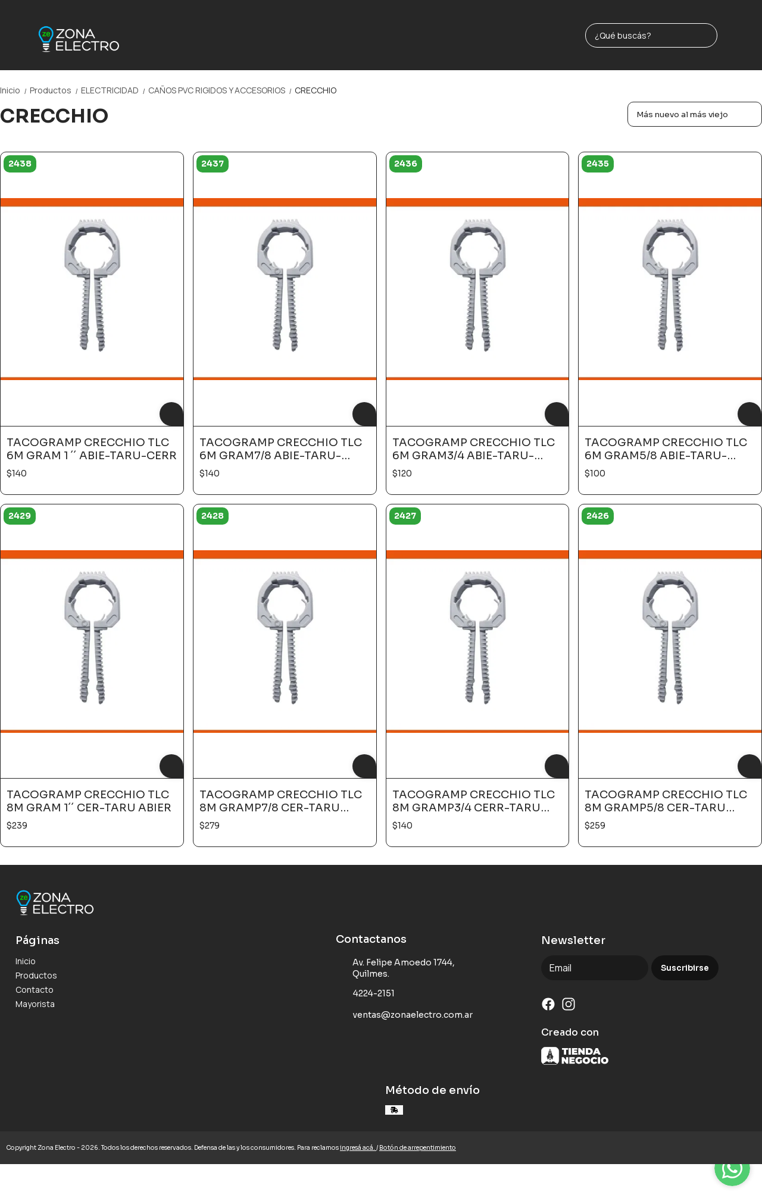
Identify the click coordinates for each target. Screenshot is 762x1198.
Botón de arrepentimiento (417, 1148)
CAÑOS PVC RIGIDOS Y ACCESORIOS (221, 90)
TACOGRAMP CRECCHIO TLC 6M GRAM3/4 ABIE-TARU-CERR (473, 449)
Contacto (34, 989)
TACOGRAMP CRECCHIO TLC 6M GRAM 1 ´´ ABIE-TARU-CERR (92, 449)
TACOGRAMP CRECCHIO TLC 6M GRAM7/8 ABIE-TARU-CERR (280, 449)
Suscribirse (685, 968)
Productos (55, 90)
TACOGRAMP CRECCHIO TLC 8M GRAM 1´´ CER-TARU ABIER (89, 801)
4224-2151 (365, 994)
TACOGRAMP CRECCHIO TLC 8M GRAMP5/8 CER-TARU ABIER (666, 801)
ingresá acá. (358, 1148)
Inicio (15, 90)
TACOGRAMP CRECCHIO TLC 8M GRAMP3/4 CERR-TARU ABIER (473, 801)
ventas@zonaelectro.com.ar (404, 1015)
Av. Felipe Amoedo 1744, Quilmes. (395, 968)
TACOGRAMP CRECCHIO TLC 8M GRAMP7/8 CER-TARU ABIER (280, 801)
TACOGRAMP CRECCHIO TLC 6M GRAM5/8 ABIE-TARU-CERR (666, 449)
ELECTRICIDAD (114, 90)
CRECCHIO (315, 90)
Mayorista (35, 1003)
